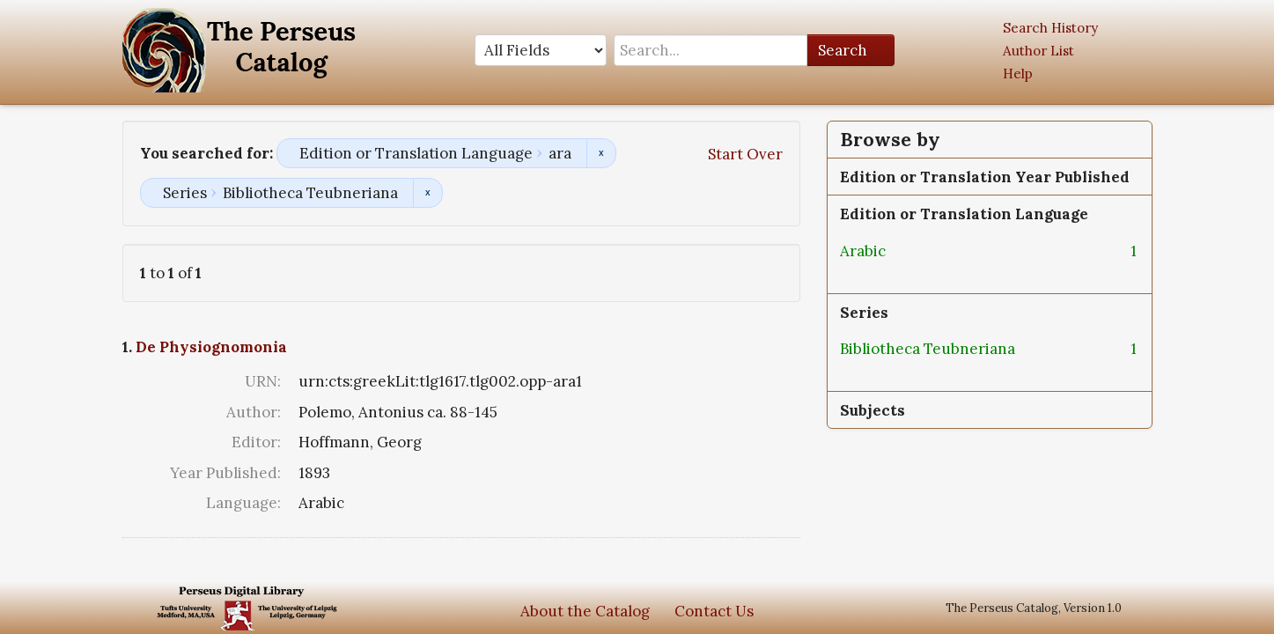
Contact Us (714, 611)
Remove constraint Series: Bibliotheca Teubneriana (427, 193)
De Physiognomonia (211, 347)
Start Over (745, 154)
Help (1018, 73)
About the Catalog (585, 611)
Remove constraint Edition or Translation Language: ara (600, 153)
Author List (1038, 50)
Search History (1050, 27)
